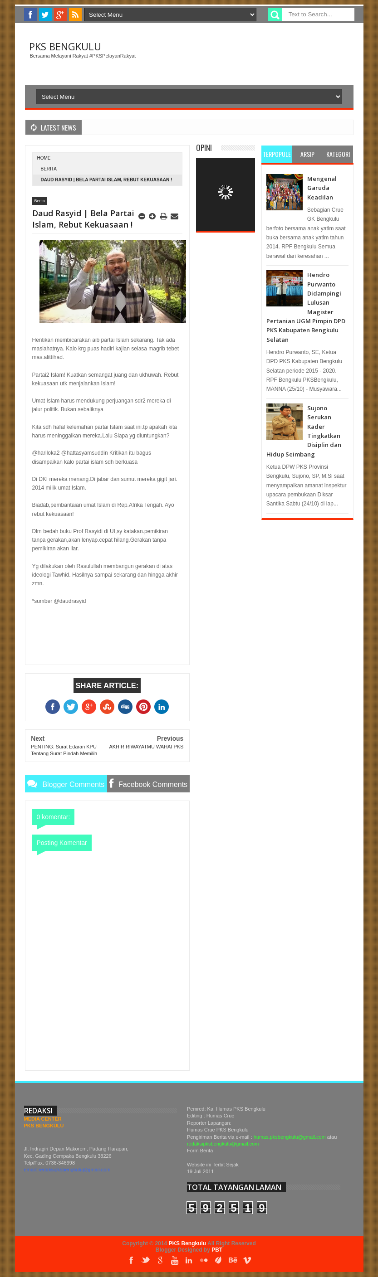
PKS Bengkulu (65, 46)
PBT (216, 1250)
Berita (49, 168)
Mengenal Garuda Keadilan (322, 188)
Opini (204, 147)
